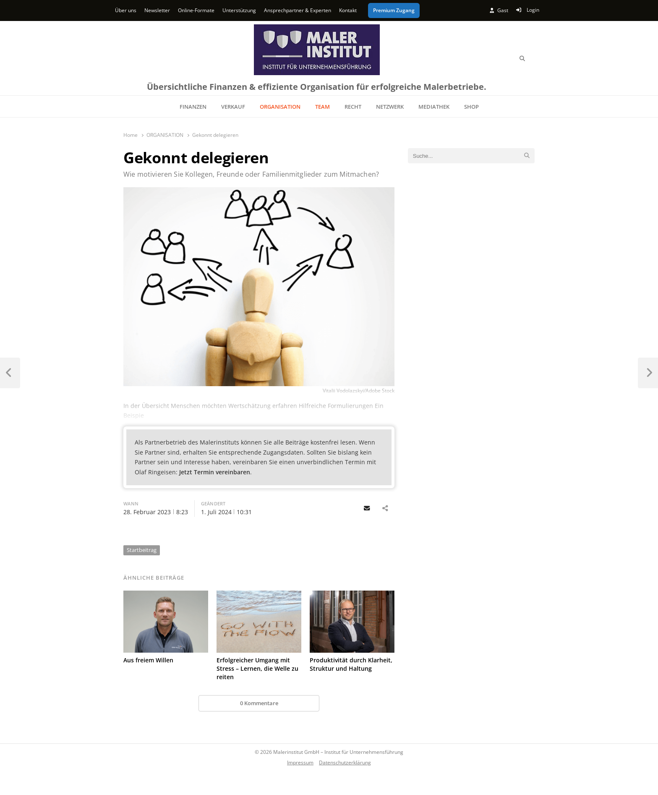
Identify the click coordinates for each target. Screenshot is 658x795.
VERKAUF (233, 106)
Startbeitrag (142, 550)
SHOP (471, 106)
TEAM (322, 106)
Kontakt (348, 10)
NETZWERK (390, 106)
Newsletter (157, 10)
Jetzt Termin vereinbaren (214, 472)
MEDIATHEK (433, 106)
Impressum (300, 762)
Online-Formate (196, 10)
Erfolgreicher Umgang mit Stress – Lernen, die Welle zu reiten (257, 668)
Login (528, 9)
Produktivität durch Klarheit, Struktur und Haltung (351, 664)
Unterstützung (239, 10)
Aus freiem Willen (148, 660)
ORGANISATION (280, 106)
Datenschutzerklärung (345, 762)
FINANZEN (193, 106)
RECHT (353, 106)
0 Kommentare (259, 703)
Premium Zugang (394, 10)
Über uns (125, 10)
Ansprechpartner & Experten (297, 10)
